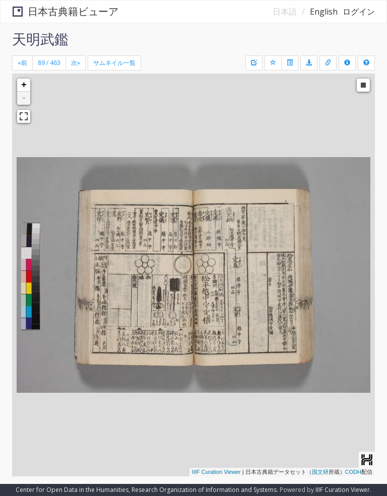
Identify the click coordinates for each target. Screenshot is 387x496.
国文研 (320, 472)
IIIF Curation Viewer (216, 472)
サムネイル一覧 (114, 62)
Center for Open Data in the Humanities (72, 489)
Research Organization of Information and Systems (204, 489)
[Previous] (22, 62)
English (324, 11)
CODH (353, 472)
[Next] (76, 62)
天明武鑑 (40, 38)
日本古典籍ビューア (65, 11)
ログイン (359, 11)
